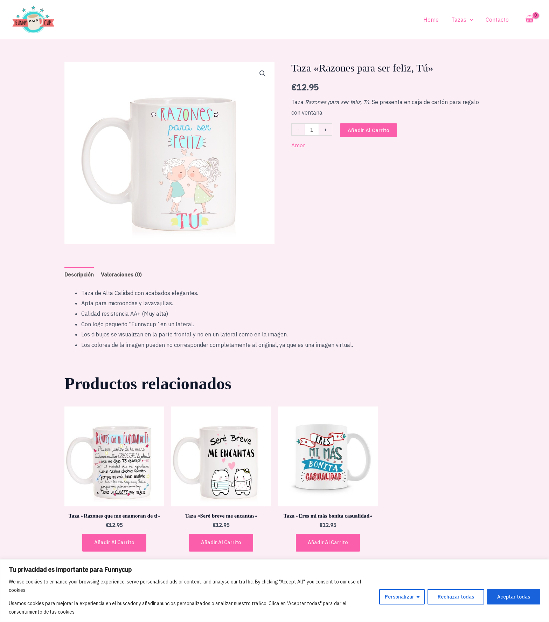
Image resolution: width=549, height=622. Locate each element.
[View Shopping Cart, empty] (529, 19)
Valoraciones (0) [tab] (124, 274)
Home (434, 19)
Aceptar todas (513, 597)
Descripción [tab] (80, 274)
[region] (274, 590)
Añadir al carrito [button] (114, 543)
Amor (298, 145)
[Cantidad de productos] (312, 129)
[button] (471, 19)
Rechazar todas (456, 597)
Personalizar (399, 597)
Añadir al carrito (369, 130)
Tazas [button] (464, 19)
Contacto (497, 19)
